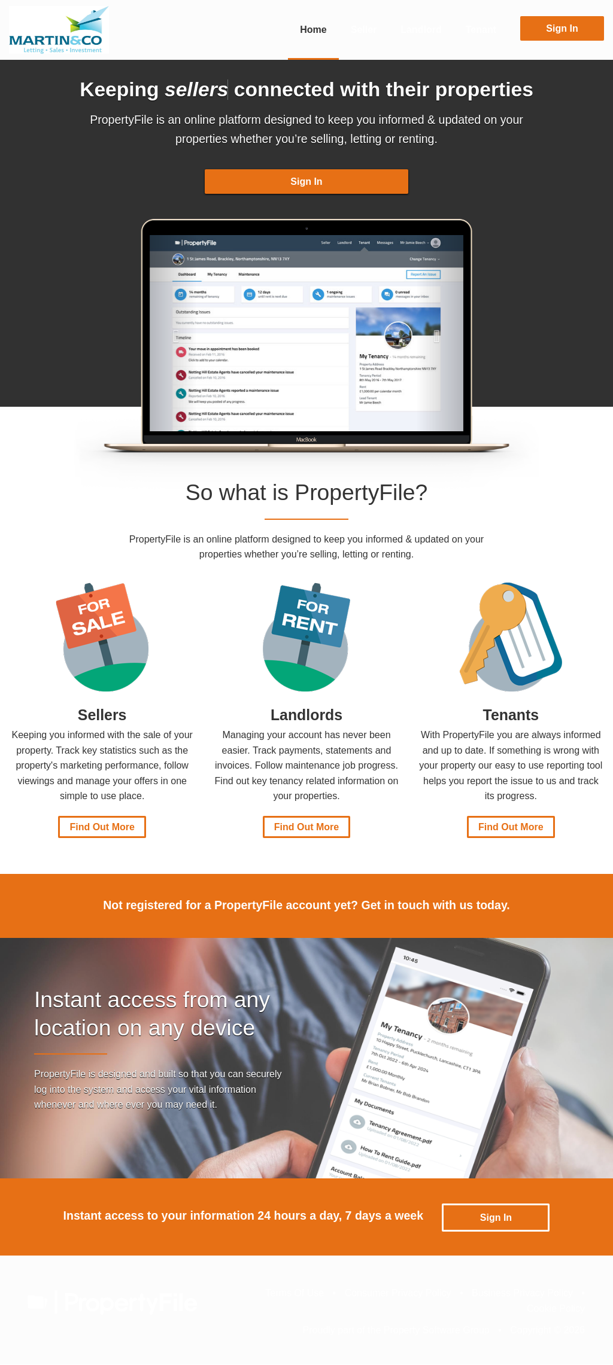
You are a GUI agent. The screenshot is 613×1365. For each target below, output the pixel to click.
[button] (173, 335)
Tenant (481, 30)
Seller (364, 30)
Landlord (420, 30)
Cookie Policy (556, 1309)
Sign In (562, 28)
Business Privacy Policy (522, 1293)
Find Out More (101, 829)
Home (313, 30)
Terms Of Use (294, 1293)
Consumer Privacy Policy (398, 1293)
